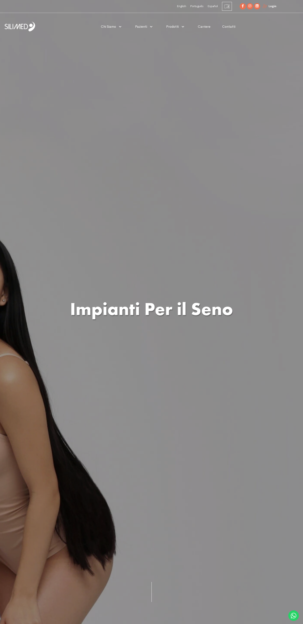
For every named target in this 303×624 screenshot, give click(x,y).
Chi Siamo (109, 26)
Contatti (228, 26)
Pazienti (141, 26)
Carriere (204, 26)
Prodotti (173, 26)
